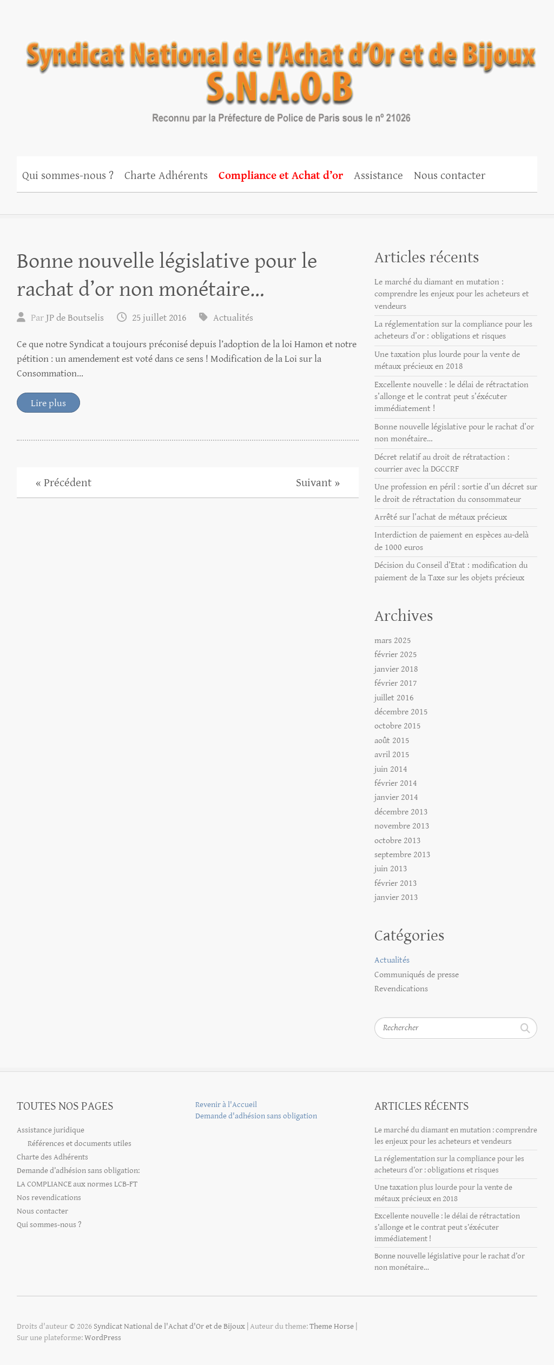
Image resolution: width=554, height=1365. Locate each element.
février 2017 (395, 683)
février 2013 (395, 883)
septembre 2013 (402, 855)
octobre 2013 (397, 841)
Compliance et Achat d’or (281, 175)
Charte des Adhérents (52, 1157)
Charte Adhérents (166, 175)
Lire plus (48, 403)
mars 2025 (392, 640)
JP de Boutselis (75, 317)
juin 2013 (390, 869)
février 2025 (395, 655)
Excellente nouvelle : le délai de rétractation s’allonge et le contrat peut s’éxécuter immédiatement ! (451, 397)
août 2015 (392, 740)
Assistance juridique (50, 1130)
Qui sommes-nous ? (68, 175)
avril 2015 (392, 755)
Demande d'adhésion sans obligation (256, 1116)
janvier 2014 (396, 797)
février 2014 (395, 783)
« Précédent (63, 482)
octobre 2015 (397, 726)
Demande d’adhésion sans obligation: (78, 1170)
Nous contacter (449, 175)
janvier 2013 (396, 897)
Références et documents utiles (79, 1143)
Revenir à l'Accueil (226, 1104)
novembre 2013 (402, 826)
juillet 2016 (394, 698)
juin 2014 (390, 769)
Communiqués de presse (416, 975)
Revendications (401, 989)
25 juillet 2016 (159, 317)
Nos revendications (49, 1197)
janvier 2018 (396, 669)
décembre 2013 (401, 812)
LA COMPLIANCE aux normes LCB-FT (77, 1184)
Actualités (233, 317)
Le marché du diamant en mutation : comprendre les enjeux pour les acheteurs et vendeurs (451, 294)
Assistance (378, 175)
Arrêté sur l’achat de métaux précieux (440, 517)
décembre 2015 (401, 712)
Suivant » (318, 482)
